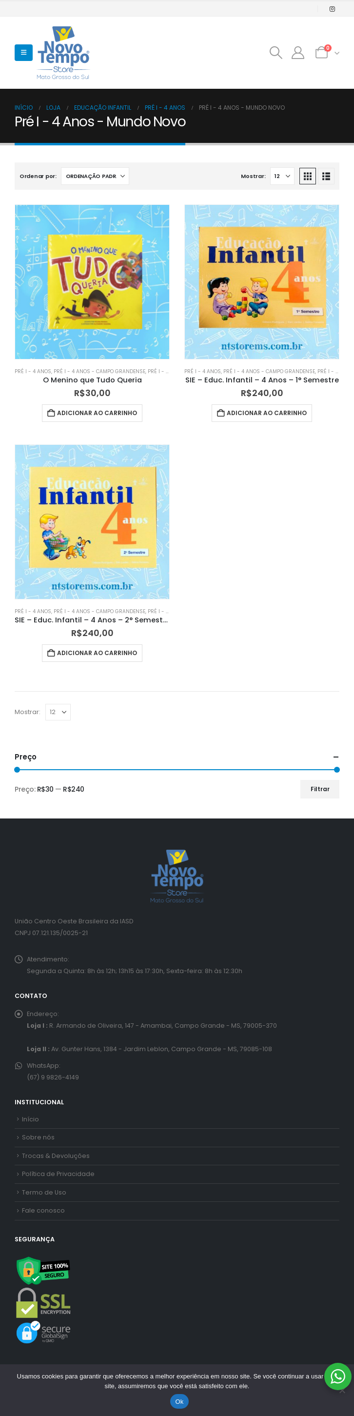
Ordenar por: (38, 176)
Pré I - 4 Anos (33, 371)
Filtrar (320, 789)
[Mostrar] (282, 176)
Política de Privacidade (58, 1174)
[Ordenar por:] (95, 176)
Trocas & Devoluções (56, 1156)
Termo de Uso (44, 1192)
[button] (24, 52)
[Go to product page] (92, 282)
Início (30, 1119)
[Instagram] (332, 9)
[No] (342, 1390)
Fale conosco (43, 1210)
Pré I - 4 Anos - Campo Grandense (99, 371)
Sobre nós (38, 1137)
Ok (179, 1401)
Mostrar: (253, 176)
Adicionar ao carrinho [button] (97, 413)
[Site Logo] (63, 52)
